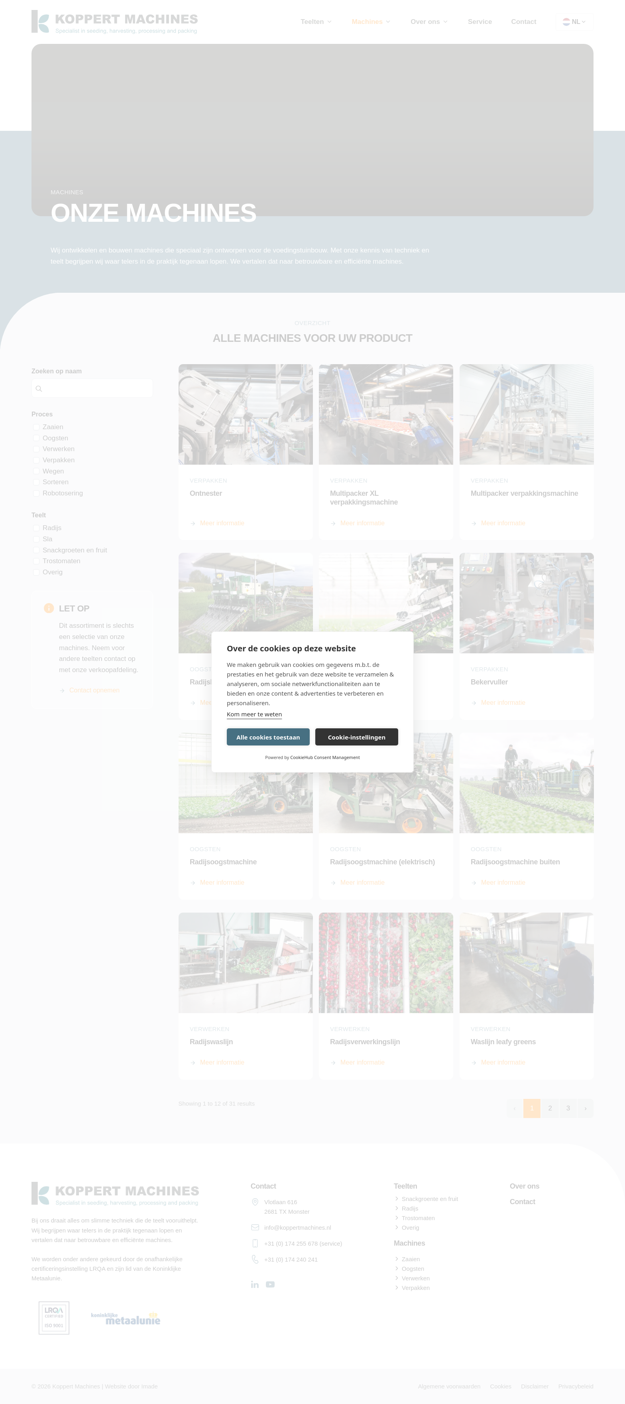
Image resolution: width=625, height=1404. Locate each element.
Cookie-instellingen (357, 737)
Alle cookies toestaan (268, 737)
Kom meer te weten (254, 714)
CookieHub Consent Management (325, 757)
